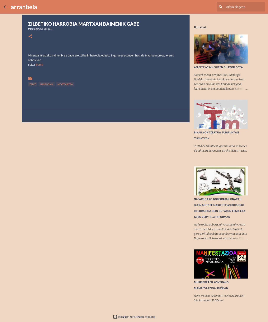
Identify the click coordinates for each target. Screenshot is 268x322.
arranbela (24, 7)
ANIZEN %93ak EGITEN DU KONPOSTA (218, 67)
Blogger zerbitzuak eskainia (134, 316)
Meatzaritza (65, 84)
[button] (30, 36)
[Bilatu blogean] (245, 6)
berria (39, 64)
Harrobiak (46, 84)
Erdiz (33, 84)
